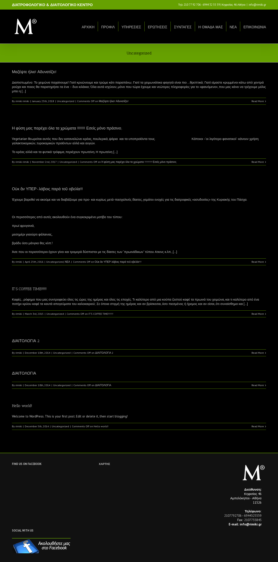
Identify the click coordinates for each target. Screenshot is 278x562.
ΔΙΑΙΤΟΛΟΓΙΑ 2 (26, 340)
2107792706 (233, 515)
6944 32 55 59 (211, 5)
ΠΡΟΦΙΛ (108, 27)
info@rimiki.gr (257, 5)
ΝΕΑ (233, 27)
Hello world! (22, 405)
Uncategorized (65, 101)
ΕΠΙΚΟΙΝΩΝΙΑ (254, 27)
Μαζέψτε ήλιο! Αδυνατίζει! (34, 71)
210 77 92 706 (192, 5)
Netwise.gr (92, 554)
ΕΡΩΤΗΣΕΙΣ (157, 27)
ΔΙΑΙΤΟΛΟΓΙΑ (24, 373)
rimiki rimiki (22, 101)
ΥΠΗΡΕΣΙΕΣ (131, 27)
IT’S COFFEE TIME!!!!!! (29, 288)
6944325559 (252, 515)
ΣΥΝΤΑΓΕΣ (183, 27)
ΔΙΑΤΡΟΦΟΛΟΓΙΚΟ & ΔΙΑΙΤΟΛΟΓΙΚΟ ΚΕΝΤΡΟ (52, 4)
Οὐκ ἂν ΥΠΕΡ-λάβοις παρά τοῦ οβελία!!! (47, 189)
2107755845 (252, 520)
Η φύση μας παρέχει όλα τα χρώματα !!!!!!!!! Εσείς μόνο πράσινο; (67, 128)
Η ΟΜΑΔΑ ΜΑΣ (210, 27)
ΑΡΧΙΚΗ (88, 27)
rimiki (18, 261)
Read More (258, 101)
